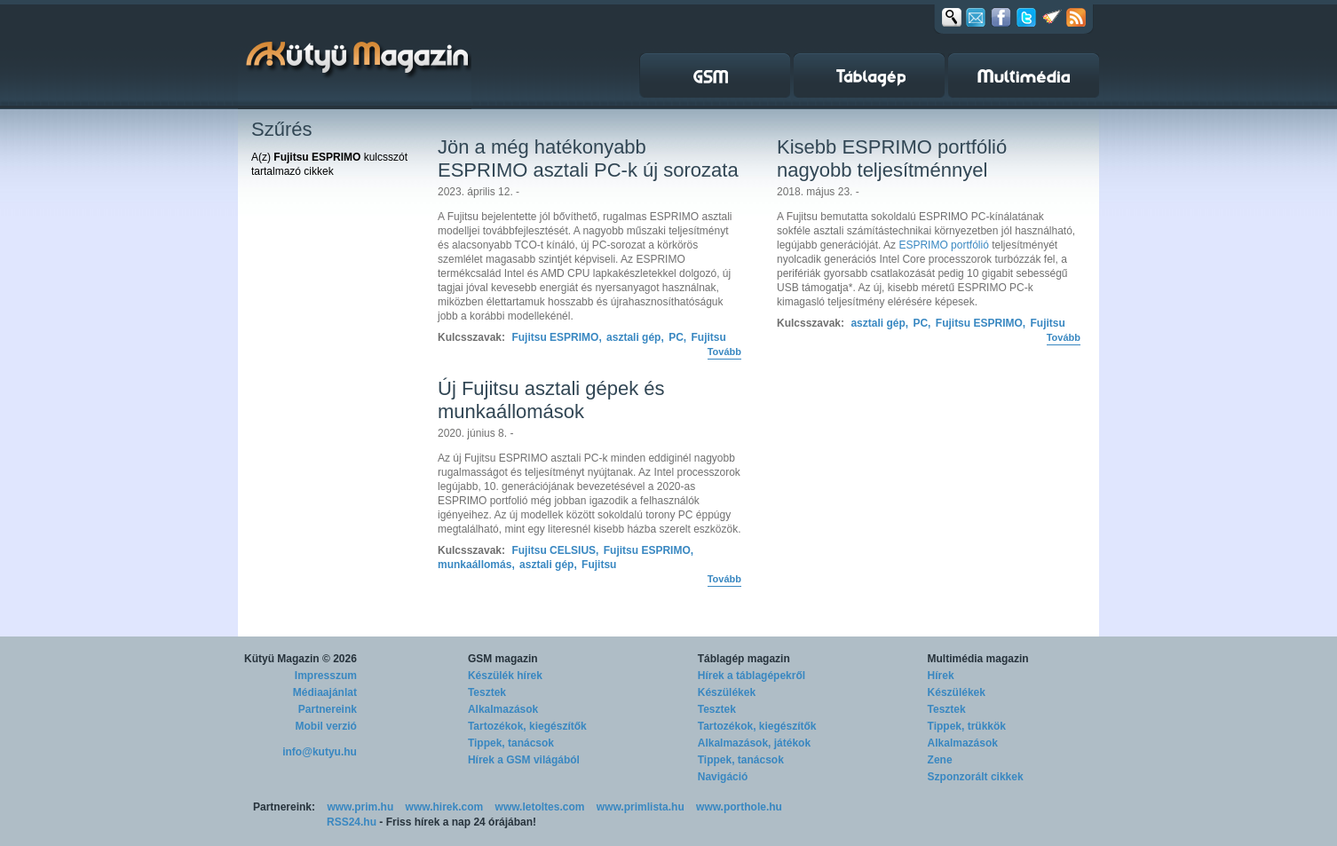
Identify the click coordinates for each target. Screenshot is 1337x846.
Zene (940, 760)
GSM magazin (503, 658)
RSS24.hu (351, 822)
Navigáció (723, 777)
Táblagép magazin (744, 658)
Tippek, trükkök (967, 726)
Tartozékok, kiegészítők (527, 726)
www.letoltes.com (540, 807)
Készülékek (727, 692)
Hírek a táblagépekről (751, 675)
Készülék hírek (505, 675)
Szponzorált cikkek (976, 777)
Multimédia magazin (978, 658)
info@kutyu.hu (319, 752)
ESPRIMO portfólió (943, 245)
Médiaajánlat (325, 692)
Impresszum (326, 675)
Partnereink (327, 709)
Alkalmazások (503, 709)
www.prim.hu (360, 807)
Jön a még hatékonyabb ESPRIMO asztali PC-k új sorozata (588, 158)
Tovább (724, 351)
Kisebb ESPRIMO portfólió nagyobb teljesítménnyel (892, 158)
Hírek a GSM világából (524, 760)
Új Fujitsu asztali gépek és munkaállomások (551, 400)
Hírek (941, 675)
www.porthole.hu (739, 807)
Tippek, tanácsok (511, 743)
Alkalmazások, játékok (754, 743)
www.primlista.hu (640, 807)
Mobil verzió (326, 726)
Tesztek (487, 692)
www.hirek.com (445, 807)
